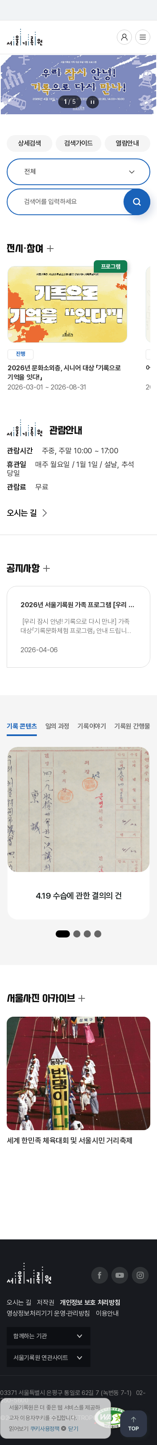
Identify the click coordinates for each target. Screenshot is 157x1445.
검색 (137, 201)
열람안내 (127, 143)
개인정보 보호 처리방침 (90, 1303)
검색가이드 (78, 143)
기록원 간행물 (132, 726)
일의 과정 (57, 726)
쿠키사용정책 (44, 1428)
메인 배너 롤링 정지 (92, 102)
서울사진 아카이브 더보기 (81, 998)
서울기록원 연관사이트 (40, 1358)
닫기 (73, 1428)
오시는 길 (22, 513)
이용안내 (107, 1313)
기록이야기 (91, 726)
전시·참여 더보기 (50, 248)
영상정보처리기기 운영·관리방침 (48, 1313)
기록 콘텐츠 (22, 726)
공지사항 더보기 (46, 568)
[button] (63, 933)
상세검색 (29, 143)
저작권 (45, 1303)
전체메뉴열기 (142, 37)
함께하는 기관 (30, 1336)
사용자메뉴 (124, 37)
